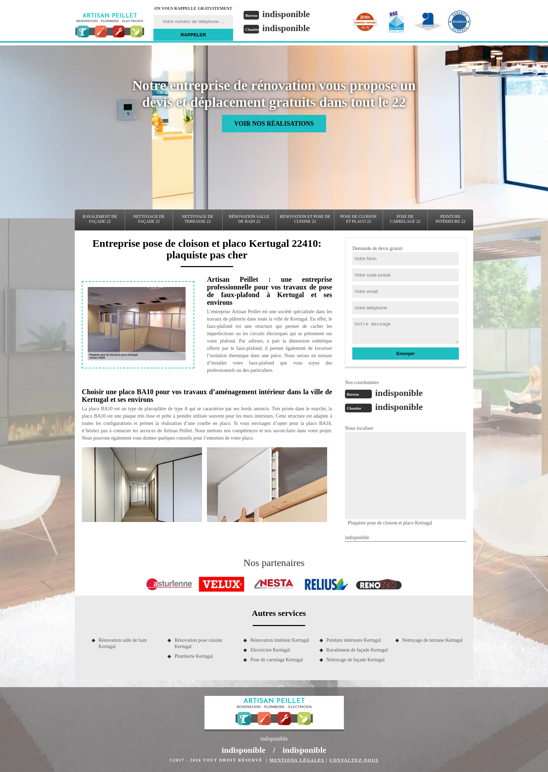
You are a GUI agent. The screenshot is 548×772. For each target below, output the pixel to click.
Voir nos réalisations (273, 123)
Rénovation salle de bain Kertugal (123, 643)
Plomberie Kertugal (193, 656)
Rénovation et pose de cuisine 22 (305, 219)
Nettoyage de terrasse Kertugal (432, 640)
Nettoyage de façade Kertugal (355, 659)
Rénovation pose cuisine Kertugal (198, 643)
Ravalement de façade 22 (100, 219)
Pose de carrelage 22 (405, 219)
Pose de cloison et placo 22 (358, 219)
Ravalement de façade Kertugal (357, 650)
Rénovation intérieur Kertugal (279, 640)
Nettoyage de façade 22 (149, 219)
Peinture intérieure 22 (450, 219)
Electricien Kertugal (270, 650)
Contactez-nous (354, 760)
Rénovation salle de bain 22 (249, 219)
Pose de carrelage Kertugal (276, 659)
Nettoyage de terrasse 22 (197, 219)
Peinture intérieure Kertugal (353, 640)
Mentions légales (296, 760)
